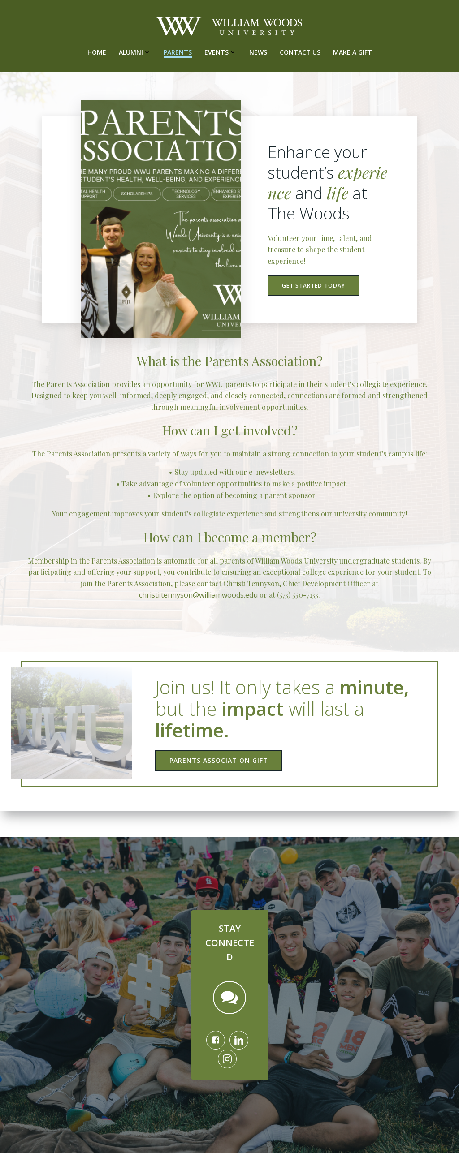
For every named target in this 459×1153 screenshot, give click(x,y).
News (258, 51)
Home (96, 51)
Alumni (135, 51)
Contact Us (300, 51)
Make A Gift (352, 51)
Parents (178, 51)
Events (220, 51)
